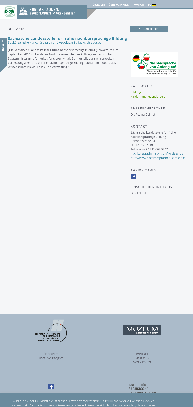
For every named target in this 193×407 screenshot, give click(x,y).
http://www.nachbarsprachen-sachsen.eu (159, 158)
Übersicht (99, 4)
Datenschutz (142, 362)
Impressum (142, 358)
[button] (164, 4)
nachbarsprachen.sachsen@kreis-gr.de (157, 154)
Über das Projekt (119, 4)
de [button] (153, 4)
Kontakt (139, 4)
